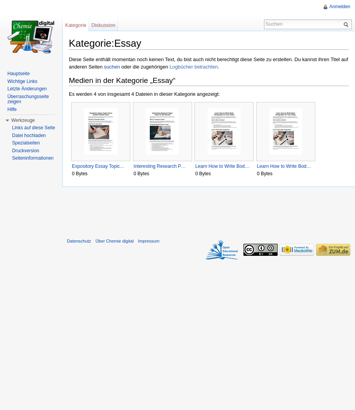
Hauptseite (18, 73)
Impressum (148, 241)
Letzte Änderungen (27, 89)
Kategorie (75, 25)
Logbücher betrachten (194, 67)
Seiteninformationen (33, 158)
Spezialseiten (26, 143)
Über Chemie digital (114, 241)
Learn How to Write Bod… (222, 166)
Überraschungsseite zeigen (28, 99)
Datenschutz (79, 241)
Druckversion (25, 150)
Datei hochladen (29, 135)
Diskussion (103, 25)
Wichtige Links (22, 81)
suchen (112, 67)
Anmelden (339, 6)
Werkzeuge (23, 120)
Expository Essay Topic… (98, 166)
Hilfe (12, 109)
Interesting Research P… (160, 166)
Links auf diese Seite (33, 127)
